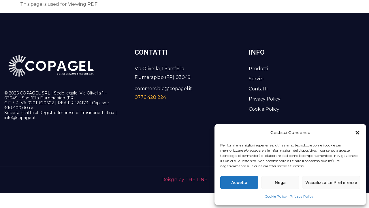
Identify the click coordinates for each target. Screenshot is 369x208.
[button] (357, 132)
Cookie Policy (276, 196)
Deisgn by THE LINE (184, 179)
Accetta (239, 182)
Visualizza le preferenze (331, 182)
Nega (280, 182)
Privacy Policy (301, 196)
